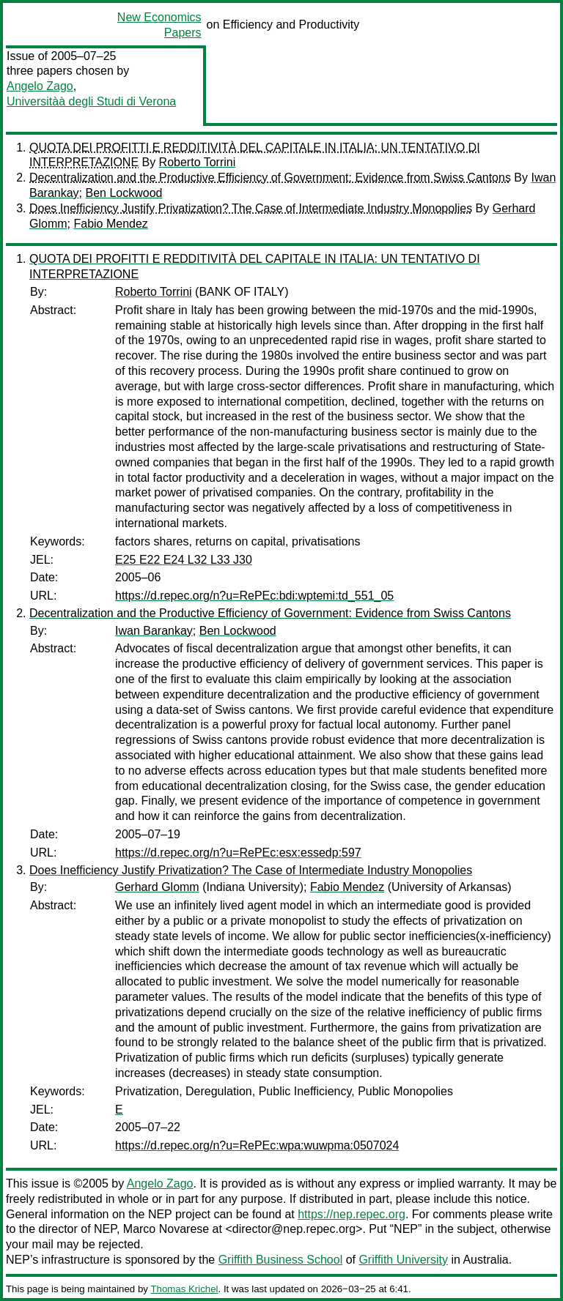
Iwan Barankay (154, 631)
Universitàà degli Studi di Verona (91, 101)
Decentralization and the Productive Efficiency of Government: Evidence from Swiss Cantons (270, 177)
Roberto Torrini (197, 162)
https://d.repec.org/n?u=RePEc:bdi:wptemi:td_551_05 (254, 595)
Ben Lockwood (123, 193)
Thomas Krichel (184, 1288)
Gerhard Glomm (157, 887)
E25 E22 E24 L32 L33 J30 (183, 559)
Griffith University (403, 1259)
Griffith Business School (280, 1259)
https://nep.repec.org (351, 1214)
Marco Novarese (166, 1229)
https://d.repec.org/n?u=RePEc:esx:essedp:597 (238, 852)
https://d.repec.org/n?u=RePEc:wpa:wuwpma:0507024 (257, 1145)
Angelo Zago (40, 86)
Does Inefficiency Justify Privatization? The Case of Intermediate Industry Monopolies (250, 208)
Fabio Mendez (110, 223)
